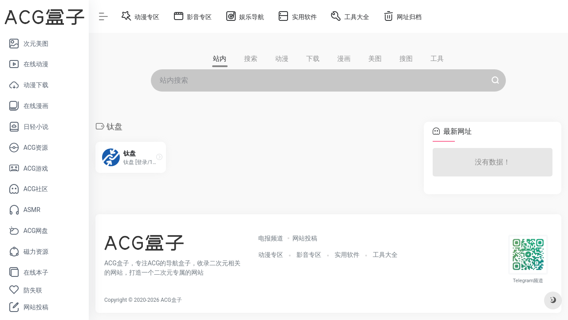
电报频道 (270, 238)
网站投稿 (304, 238)
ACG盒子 (171, 300)
